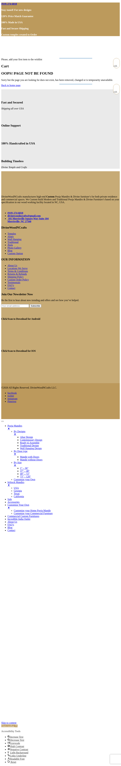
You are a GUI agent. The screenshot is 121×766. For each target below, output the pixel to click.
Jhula (10, 245)
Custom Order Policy (18, 279)
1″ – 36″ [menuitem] (24, 468)
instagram (12, 398)
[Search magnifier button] (116, 66)
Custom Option (15, 253)
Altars (11, 236)
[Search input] (116, 61)
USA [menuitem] (16, 488)
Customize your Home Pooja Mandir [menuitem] (32, 510)
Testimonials (14, 282)
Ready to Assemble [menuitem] (29, 442)
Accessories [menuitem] (13, 502)
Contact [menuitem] (11, 530)
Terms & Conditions (18, 271)
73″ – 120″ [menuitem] (25, 476)
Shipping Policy (16, 276)
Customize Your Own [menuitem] (64, 506)
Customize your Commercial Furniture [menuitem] (33, 513)
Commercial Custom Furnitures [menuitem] (23, 516)
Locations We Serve (18, 268)
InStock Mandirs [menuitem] (64, 484)
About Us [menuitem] (12, 522)
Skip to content (8, 722)
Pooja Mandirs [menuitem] (64, 427)
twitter (11, 395)
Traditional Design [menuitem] (29, 445)
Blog (10, 250)
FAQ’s (11, 285)
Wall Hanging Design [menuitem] (31, 448)
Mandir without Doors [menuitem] (31, 459)
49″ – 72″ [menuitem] (25, 473)
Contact (11, 288)
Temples (12, 233)
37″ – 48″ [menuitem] (25, 471)
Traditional (13, 242)
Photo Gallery (14, 247)
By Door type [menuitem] (67, 453)
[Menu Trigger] (2, 421)
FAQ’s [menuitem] (11, 524)
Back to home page (11, 85)
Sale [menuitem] (10, 499)
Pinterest (12, 401)
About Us (12, 265)
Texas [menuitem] (17, 493)
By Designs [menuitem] (67, 433)
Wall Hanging (14, 239)
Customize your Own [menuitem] (24, 479)
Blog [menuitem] (10, 527)
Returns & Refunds (17, 274)
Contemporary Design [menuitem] (31, 440)
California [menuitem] (19, 496)
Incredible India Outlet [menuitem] (19, 519)
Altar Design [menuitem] (26, 437)
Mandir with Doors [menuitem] (29, 457)
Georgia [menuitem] (18, 490)
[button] (9, 726)
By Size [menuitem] (67, 464)
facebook (12, 393)
